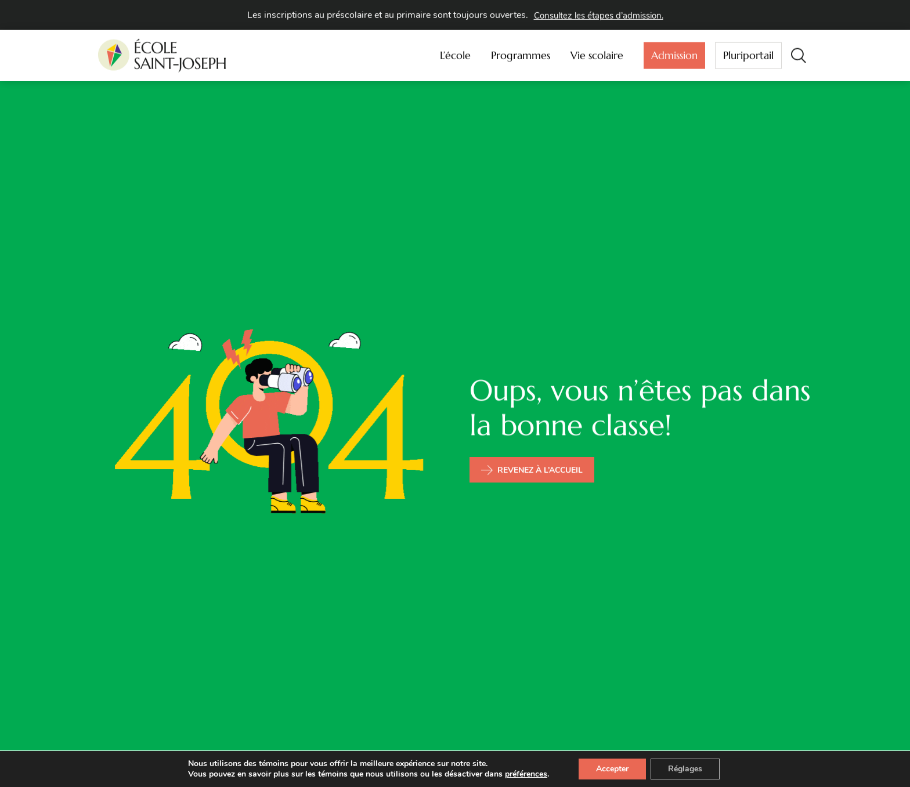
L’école (458, 53)
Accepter (612, 768)
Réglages (685, 768)
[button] (798, 53)
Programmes (523, 53)
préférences (526, 774)
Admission (674, 55)
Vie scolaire (599, 53)
